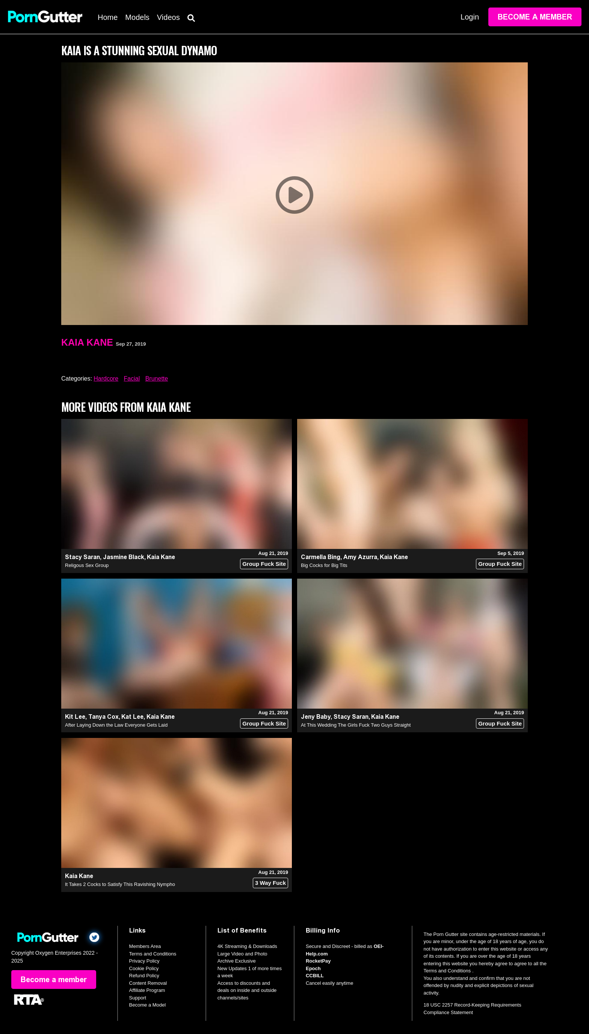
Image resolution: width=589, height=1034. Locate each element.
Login (470, 17)
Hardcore (106, 378)
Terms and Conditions (153, 954)
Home (108, 17)
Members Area (145, 946)
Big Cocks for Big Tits (324, 565)
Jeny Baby (316, 716)
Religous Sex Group (87, 565)
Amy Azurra (360, 557)
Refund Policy (144, 975)
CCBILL (315, 975)
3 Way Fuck (270, 883)
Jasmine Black (123, 557)
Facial (132, 378)
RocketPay (318, 961)
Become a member (535, 16)
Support (137, 998)
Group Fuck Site (264, 564)
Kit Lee (75, 716)
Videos (168, 17)
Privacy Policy (144, 961)
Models (137, 17)
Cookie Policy (144, 968)
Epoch (313, 968)
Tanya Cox (103, 716)
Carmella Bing (320, 557)
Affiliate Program (147, 990)
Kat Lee (132, 716)
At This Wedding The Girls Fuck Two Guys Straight (356, 725)
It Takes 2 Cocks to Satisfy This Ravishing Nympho (120, 884)
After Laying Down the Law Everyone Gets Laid (116, 725)
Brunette (156, 378)
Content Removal (148, 983)
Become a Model (147, 1005)
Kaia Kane (87, 342)
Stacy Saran (82, 557)
